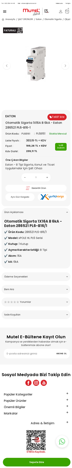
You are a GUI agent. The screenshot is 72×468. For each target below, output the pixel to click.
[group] (36, 64)
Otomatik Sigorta (53, 19)
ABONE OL (61, 353)
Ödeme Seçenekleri (36, 276)
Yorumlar (36, 302)
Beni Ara (36, 289)
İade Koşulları (36, 314)
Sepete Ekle (36, 462)
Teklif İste (57, 117)
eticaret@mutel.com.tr (27, 3)
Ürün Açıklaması (36, 212)
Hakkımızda (59, 3)
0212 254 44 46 (8, 3)
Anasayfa (8, 19)
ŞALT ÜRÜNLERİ (25, 19)
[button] (36, 103)
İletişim (68, 3)
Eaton (39, 19)
